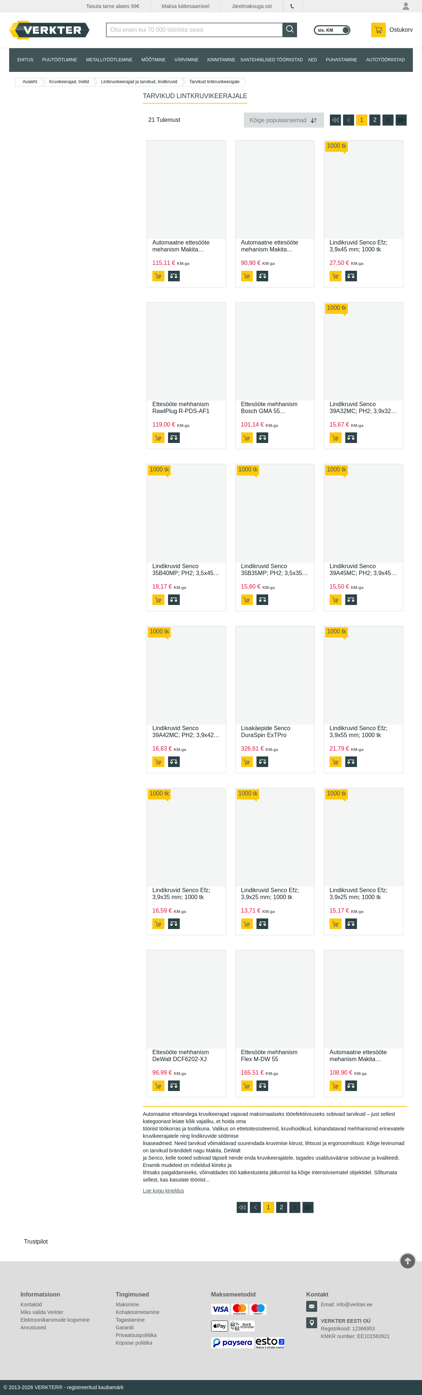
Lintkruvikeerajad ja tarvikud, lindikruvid (139, 81)
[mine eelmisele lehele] (348, 120)
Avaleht (30, 81)
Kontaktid (31, 1304)
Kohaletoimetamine (138, 1312)
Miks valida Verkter (41, 1312)
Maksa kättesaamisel (186, 6)
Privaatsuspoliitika (136, 1335)
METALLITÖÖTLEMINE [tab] (109, 59)
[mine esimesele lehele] (335, 120)
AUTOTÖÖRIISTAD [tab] (385, 59)
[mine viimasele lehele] (401, 120)
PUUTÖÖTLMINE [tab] (59, 59)
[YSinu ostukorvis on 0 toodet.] (392, 30)
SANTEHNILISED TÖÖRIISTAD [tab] (271, 59)
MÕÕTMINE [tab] (153, 59)
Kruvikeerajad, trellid (69, 81)
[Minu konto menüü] (407, 6)
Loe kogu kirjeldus (163, 1191)
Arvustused (33, 1327)
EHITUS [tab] (25, 59)
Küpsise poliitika (134, 1343)
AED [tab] (312, 59)
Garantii (125, 1327)
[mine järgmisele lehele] (388, 120)
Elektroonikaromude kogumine (55, 1320)
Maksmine (127, 1304)
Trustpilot (36, 1241)
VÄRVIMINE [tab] (186, 59)
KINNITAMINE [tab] (221, 59)
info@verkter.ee (354, 1304)
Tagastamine (130, 1320)
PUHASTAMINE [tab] (341, 59)
